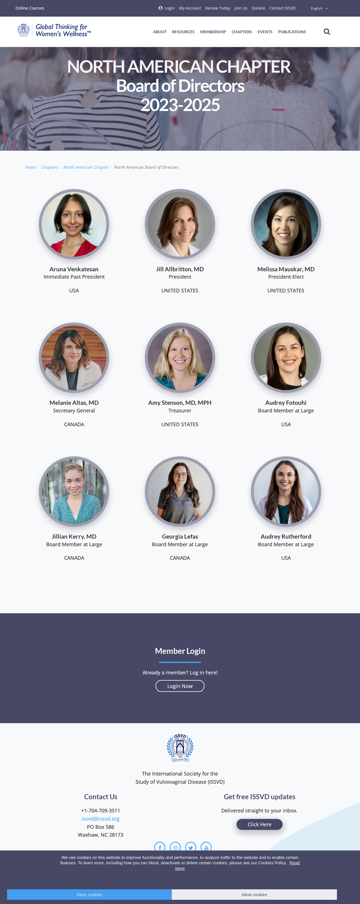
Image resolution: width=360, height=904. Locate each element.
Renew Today (217, 8)
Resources (183, 31)
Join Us (241, 8)
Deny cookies (89, 894)
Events (265, 31)
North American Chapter (86, 167)
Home (30, 167)
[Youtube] (206, 847)
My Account (190, 8)
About (159, 31)
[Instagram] (175, 847)
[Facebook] (159, 847)
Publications (292, 31)
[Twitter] (190, 847)
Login (170, 8)
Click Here (259, 824)
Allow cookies (254, 894)
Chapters (242, 31)
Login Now (180, 686)
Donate (258, 8)
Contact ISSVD (282, 8)
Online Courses (29, 8)
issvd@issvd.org (101, 818)
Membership (213, 31)
